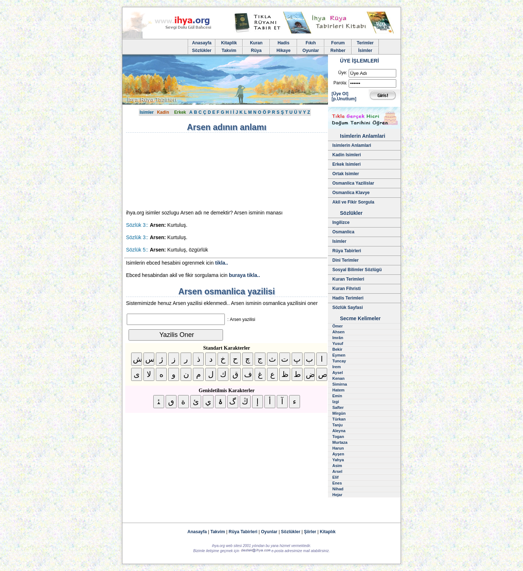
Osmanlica (343, 231)
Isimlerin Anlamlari (351, 145)
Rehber (338, 50)
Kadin (163, 112)
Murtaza (340, 442)
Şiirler (310, 531)
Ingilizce (340, 222)
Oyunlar (311, 50)
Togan (338, 436)
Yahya (338, 460)
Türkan (339, 419)
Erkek (180, 112)
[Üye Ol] (340, 93)
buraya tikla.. (244, 275)
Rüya (256, 50)
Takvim (229, 50)
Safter (338, 407)
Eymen (338, 355)
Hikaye (283, 50)
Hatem (338, 390)
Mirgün (339, 413)
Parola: (340, 82)
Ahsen (338, 332)
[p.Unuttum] (344, 98)
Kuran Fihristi (346, 288)
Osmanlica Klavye (351, 192)
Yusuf (337, 343)
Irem (336, 367)
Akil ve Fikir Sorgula (353, 202)
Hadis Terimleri (348, 298)
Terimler (365, 42)
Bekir (337, 349)
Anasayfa (201, 42)
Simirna (339, 384)
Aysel (337, 372)
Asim (337, 465)
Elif (335, 477)
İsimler (365, 50)
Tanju (337, 425)
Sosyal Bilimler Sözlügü (357, 269)
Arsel (337, 471)
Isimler (146, 112)
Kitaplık (328, 531)
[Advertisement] (187, 170)
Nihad (338, 489)
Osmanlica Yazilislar (353, 183)
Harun (338, 448)
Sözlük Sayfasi (347, 307)
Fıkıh (310, 42)
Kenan (338, 378)
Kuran (256, 42)
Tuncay (339, 361)
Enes (337, 483)
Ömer (337, 326)
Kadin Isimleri (346, 154)
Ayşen (338, 454)
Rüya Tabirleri (346, 250)
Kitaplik (229, 42)
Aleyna (338, 431)
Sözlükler (201, 50)
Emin (337, 396)
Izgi (335, 401)
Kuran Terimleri (348, 279)
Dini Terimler (345, 260)
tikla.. (221, 263)
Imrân (337, 337)
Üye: (342, 72)
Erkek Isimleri (346, 164)
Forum (338, 42)
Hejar (337, 494)
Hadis (283, 42)
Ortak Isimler (345, 173)
